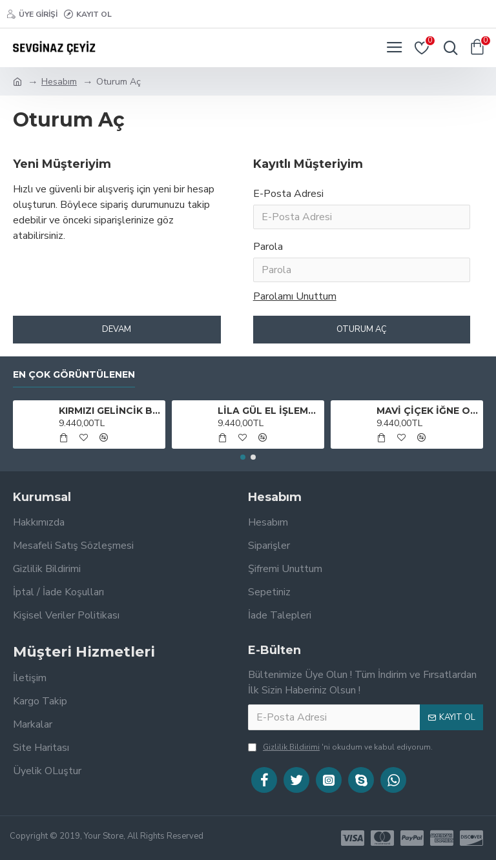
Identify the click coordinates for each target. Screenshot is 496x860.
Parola (268, 247)
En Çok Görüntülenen (74, 374)
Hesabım (59, 82)
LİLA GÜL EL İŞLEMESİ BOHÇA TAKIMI (269, 410)
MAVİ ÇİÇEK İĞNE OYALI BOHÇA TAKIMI (428, 410)
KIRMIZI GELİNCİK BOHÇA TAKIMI (110, 410)
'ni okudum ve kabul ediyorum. (340, 747)
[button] (242, 457)
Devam (116, 329)
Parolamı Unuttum (294, 296)
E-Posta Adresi (288, 194)
